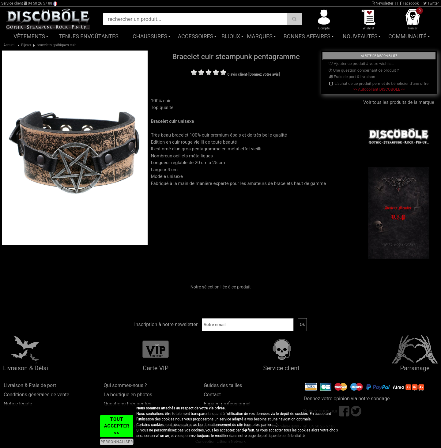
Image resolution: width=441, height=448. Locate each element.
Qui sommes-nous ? (125, 385)
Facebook (409, 3)
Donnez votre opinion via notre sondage (347, 398)
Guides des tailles (223, 385)
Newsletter (383, 3)
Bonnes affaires (306, 36)
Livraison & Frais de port (30, 385)
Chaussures (150, 36)
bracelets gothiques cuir (56, 45)
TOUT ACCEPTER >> (117, 426)
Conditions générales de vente (36, 394)
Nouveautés (360, 36)
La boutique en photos (128, 394)
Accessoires (195, 36)
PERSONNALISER (116, 442)
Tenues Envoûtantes (89, 36)
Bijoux (230, 36)
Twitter (431, 3)
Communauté (407, 36)
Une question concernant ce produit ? (364, 70)
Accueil (9, 45)
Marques (260, 36)
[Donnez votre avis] (264, 74)
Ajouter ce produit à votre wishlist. (361, 63)
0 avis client (237, 74)
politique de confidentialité (283, 436)
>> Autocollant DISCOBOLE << (379, 89)
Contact (212, 394)
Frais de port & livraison (352, 76)
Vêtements (29, 36)
